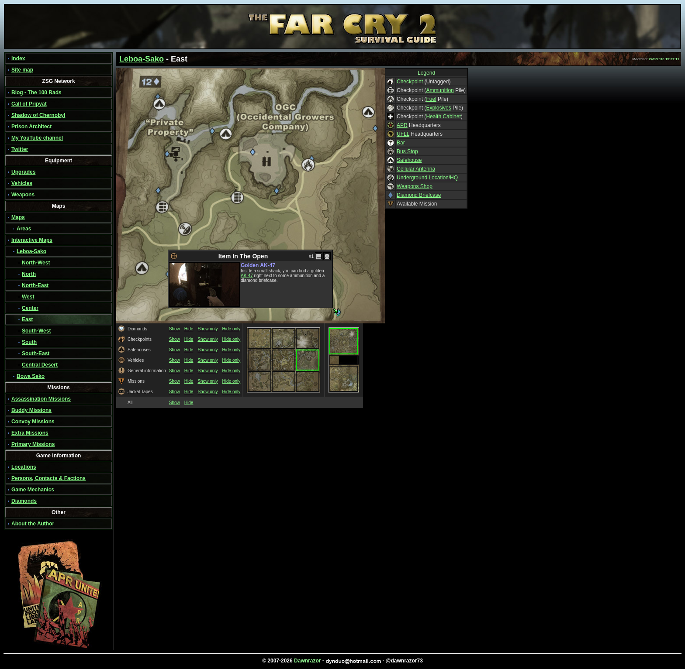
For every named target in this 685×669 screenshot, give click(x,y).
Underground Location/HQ (427, 178)
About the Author (32, 524)
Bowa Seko (31, 376)
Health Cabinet (443, 116)
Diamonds (24, 501)
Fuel (431, 99)
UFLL (403, 134)
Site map (22, 70)
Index (18, 58)
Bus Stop (407, 151)
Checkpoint (410, 82)
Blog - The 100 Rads (36, 92)
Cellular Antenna (416, 169)
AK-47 (247, 275)
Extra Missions (29, 433)
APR (402, 125)
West (28, 297)
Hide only (231, 328)
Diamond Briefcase (419, 195)
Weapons (23, 195)
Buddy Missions (31, 410)
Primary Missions (33, 444)
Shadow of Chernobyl (38, 115)
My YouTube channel (37, 138)
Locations (23, 467)
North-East (35, 285)
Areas (24, 229)
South (29, 342)
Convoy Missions (33, 422)
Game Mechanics (32, 490)
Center (30, 308)
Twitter (19, 149)
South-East (35, 353)
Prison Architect (31, 127)
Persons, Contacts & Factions (48, 478)
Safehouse (409, 160)
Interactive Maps (31, 240)
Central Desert (40, 365)
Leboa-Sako (31, 251)
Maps (18, 217)
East (27, 319)
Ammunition (439, 90)
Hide (189, 328)
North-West (36, 263)
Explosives (438, 108)
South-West (36, 331)
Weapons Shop (414, 186)
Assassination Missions (41, 399)
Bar (401, 143)
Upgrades (23, 172)
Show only (207, 328)
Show (174, 328)
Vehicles (21, 183)
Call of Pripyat (29, 104)
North (29, 274)
